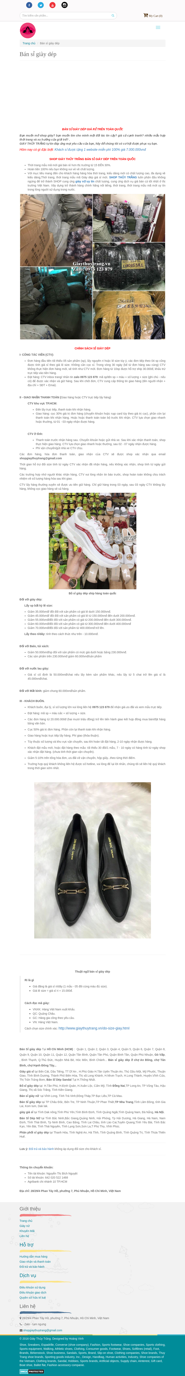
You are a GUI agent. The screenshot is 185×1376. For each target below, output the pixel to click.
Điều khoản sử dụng (32, 1287)
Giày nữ (25, 1226)
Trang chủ (26, 1220)
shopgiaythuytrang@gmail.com (42, 1330)
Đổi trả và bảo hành (41, 1149)
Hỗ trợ (27, 1244)
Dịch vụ (28, 1275)
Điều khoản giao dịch (33, 1292)
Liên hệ (24, 1236)
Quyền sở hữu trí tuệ (33, 1297)
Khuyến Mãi (27, 1231)
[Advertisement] (93, 92)
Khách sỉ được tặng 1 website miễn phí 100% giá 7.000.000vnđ (100, 149)
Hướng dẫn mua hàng (33, 1256)
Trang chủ (29, 43)
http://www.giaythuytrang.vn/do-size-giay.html (94, 1028)
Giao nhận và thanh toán (35, 1261)
